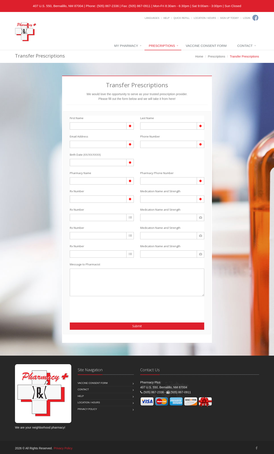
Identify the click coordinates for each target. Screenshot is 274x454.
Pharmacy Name (80, 173)
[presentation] (95, 306)
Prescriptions (162, 45)
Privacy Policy (87, 409)
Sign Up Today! (229, 18)
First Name (76, 118)
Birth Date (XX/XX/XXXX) (85, 155)
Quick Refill (182, 18)
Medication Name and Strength (160, 191)
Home (199, 56)
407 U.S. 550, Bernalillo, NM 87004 (58, 6)
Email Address (79, 136)
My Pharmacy (126, 45)
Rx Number (77, 191)
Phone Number (150, 136)
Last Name (147, 118)
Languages (152, 18)
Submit (137, 326)
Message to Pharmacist (85, 264)
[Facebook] (255, 18)
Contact (245, 45)
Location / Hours (205, 18)
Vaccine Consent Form (206, 45)
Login (246, 18)
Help (166, 18)
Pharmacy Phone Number (157, 173)
